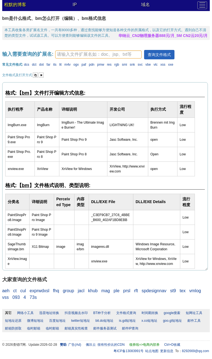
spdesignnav (154, 290)
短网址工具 (194, 313)
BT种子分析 (102, 313)
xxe (170, 65)
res (109, 65)
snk (132, 65)
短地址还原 (13, 321)
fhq (56, 290)
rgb (116, 65)
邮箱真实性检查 (76, 328)
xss (162, 65)
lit (60, 65)
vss (5, 297)
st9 (173, 290)
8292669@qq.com (195, 351)
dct (34, 65)
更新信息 (166, 351)
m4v (67, 65)
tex (183, 290)
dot (41, 65)
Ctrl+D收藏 (172, 345)
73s (33, 297)
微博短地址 (35, 321)
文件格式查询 (126, 313)
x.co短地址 (149, 321)
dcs (26, 65)
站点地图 (151, 351)
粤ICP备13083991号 (128, 351)
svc (140, 65)
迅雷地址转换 (49, 313)
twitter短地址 (80, 321)
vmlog (195, 290)
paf (83, 65)
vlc (155, 65)
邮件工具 (194, 321)
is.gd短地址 (127, 321)
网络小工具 (25, 313)
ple (117, 290)
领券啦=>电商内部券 (144, 345)
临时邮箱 (33, 328)
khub (93, 290)
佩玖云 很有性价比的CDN (105, 345)
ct (15, 290)
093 (16, 297)
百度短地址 (57, 321)
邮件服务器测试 (104, 328)
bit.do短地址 (104, 321)
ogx (76, 65)
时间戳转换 (150, 313)
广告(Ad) (74, 345)
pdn (91, 65)
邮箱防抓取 (13, 328)
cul (23, 290)
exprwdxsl (39, 290)
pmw (100, 65)
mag (105, 290)
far (48, 65)
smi (124, 65)
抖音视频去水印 (76, 313)
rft (136, 290)
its (55, 65)
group (68, 290)
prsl (126, 290)
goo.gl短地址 (172, 321)
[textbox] (98, 54)
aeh (6, 290)
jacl (81, 290)
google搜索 (172, 313)
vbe (148, 65)
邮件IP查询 (130, 328)
